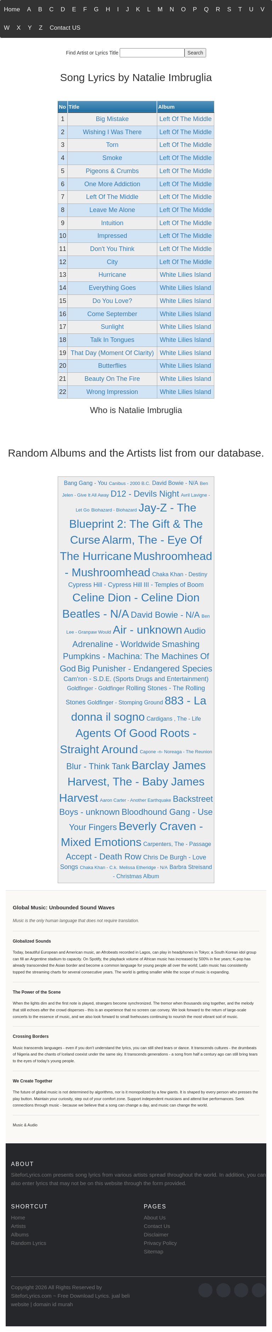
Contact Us (157, 1226)
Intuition (112, 223)
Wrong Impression (112, 391)
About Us (155, 1217)
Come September (112, 314)
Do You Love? (112, 300)
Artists (18, 1226)
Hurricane (112, 274)
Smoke (112, 157)
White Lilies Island (185, 274)
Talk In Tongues (112, 339)
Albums (20, 1234)
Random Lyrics (28, 1243)
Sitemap (153, 1251)
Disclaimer (156, 1234)
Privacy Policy (160, 1243)
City (112, 261)
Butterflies (112, 365)
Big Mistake (112, 118)
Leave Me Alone (112, 209)
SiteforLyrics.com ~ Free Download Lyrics (60, 1296)
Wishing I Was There (112, 132)
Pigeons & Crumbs (112, 171)
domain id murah (53, 1304)
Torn (112, 144)
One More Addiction (112, 184)
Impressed (112, 235)
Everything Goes (112, 287)
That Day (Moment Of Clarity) (112, 352)
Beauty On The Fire (112, 378)
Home (12, 9)
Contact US (65, 27)
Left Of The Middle (185, 118)
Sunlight (112, 326)
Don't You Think (112, 248)
